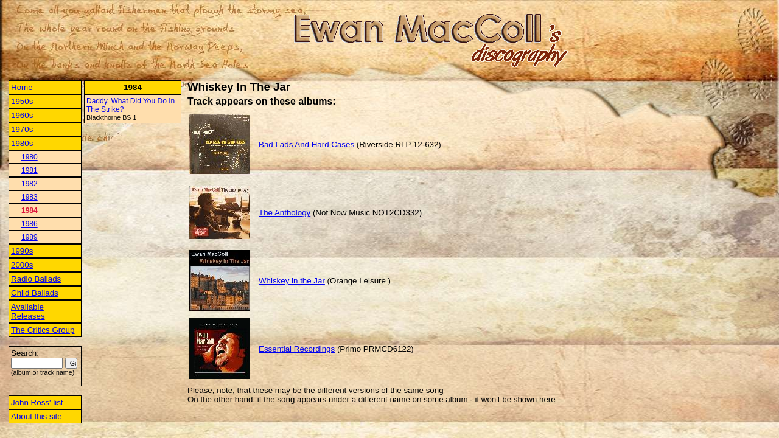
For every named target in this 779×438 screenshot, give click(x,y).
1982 (29, 183)
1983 (29, 197)
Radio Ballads (36, 278)
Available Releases (28, 311)
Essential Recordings (297, 348)
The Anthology (284, 212)
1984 (29, 210)
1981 (29, 170)
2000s (22, 264)
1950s (22, 101)
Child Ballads (34, 292)
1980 (29, 157)
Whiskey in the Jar (292, 280)
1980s (22, 143)
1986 (29, 224)
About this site (36, 416)
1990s (22, 250)
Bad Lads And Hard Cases (306, 144)
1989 (29, 237)
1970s (22, 129)
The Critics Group (42, 330)
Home (22, 87)
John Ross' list (37, 402)
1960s (22, 115)
